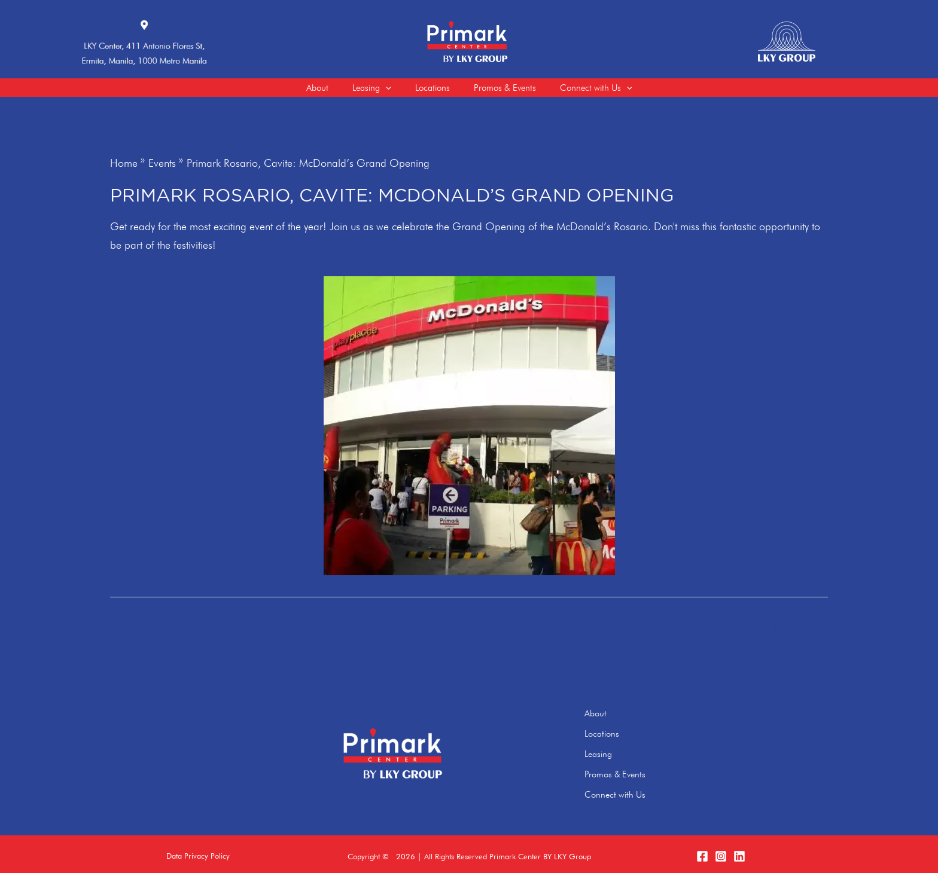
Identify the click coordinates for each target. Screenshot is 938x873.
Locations (618, 736)
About (612, 718)
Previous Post (147, 633)
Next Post (799, 633)
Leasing (614, 754)
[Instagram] (721, 851)
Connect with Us (631, 791)
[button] (198, 851)
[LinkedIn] (739, 851)
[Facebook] (702, 851)
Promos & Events (632, 772)
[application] (379, 90)
